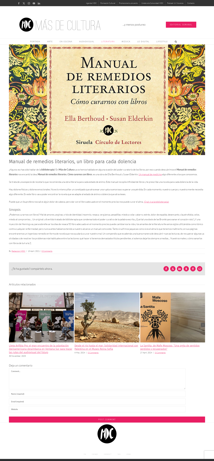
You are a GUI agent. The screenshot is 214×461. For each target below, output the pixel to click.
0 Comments (47, 251)
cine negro (95, 454)
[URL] (97, 409)
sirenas (129, 454)
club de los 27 (108, 454)
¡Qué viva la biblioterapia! (156, 201)
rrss (85, 454)
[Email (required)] (97, 401)
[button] (176, 41)
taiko (119, 454)
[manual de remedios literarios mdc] (107, 99)
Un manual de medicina (150, 174)
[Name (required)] (97, 394)
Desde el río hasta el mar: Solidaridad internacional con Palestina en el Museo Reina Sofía (106, 347)
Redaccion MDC (18, 251)
